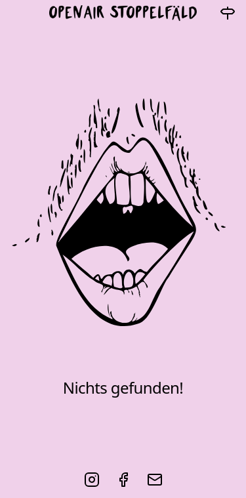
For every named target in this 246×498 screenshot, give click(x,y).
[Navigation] (228, 13)
